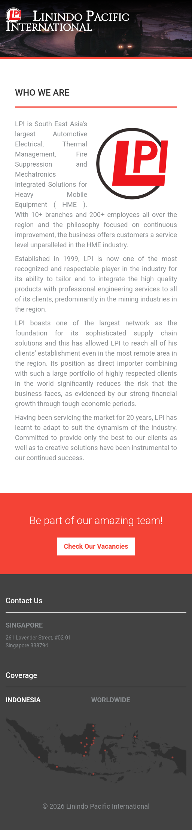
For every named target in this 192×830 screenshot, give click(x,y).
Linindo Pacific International (67, 22)
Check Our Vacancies (96, 546)
